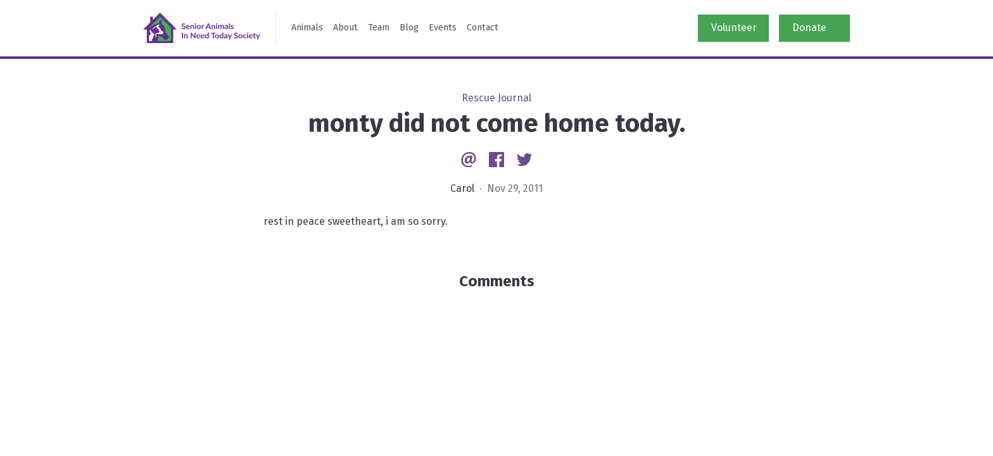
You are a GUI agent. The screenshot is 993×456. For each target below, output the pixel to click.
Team (378, 27)
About (345, 27)
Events (443, 27)
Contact (482, 27)
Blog (409, 27)
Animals (307, 27)
